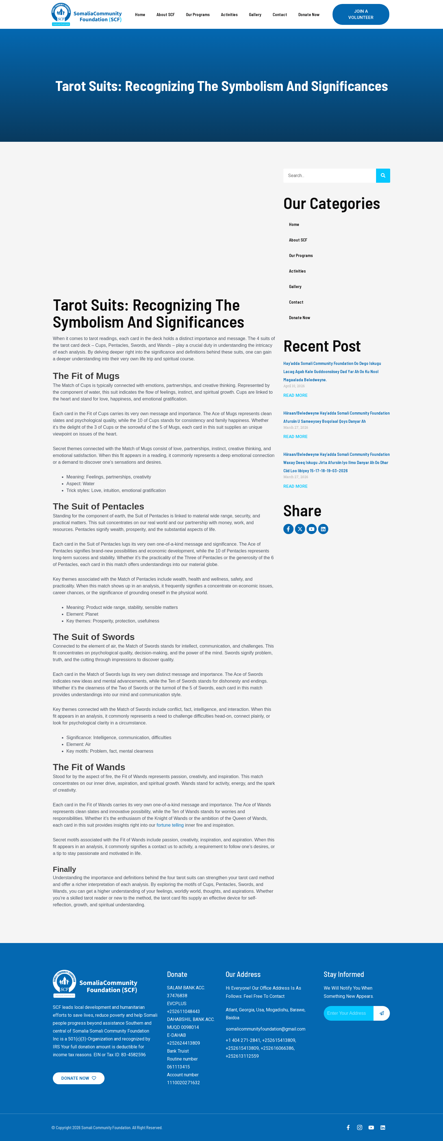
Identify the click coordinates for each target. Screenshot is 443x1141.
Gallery (255, 14)
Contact (280, 14)
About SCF (166, 14)
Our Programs (198, 14)
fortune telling (170, 825)
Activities (229, 14)
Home (140, 14)
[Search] (383, 176)
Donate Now (309, 14)
